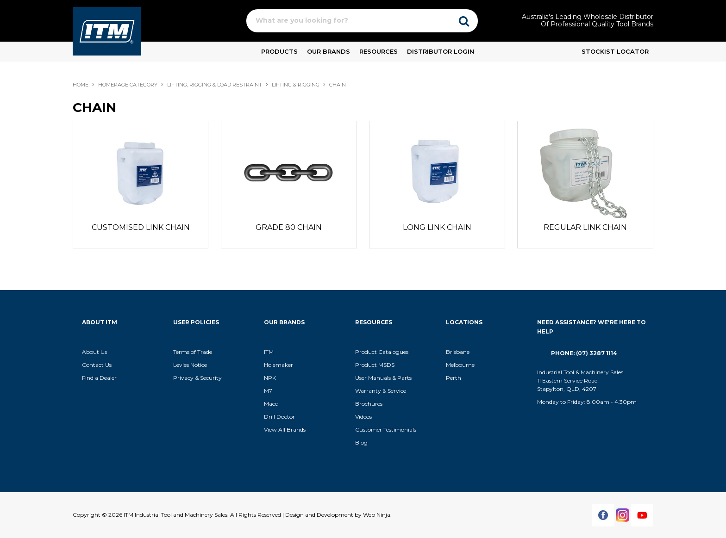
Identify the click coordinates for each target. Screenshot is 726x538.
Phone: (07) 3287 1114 (584, 353)
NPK (270, 377)
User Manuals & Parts (383, 377)
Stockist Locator (615, 51)
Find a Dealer (99, 377)
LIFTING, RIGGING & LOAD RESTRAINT (214, 84)
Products (279, 51)
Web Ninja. (377, 514)
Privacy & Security (198, 377)
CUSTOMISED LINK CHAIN (141, 227)
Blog (361, 442)
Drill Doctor (279, 416)
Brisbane (457, 351)
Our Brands (328, 51)
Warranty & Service (380, 390)
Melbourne (460, 364)
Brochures (368, 403)
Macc (271, 403)
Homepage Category (127, 84)
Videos (363, 416)
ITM (269, 351)
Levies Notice (190, 364)
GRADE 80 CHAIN (289, 227)
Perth (453, 377)
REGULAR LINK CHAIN (585, 227)
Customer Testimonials (385, 429)
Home (80, 84)
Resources (378, 51)
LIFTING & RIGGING (295, 84)
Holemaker (278, 364)
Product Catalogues (381, 351)
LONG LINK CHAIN (437, 227)
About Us (94, 351)
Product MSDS (374, 364)
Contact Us (97, 364)
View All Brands (285, 429)
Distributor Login (440, 51)
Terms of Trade (192, 351)
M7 (268, 390)
